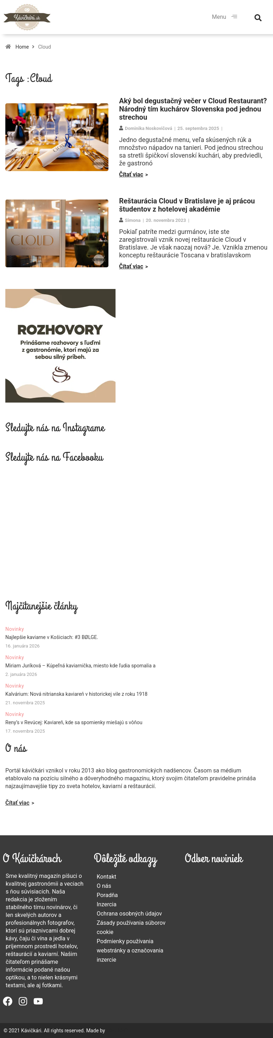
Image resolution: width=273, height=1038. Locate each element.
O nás (104, 886)
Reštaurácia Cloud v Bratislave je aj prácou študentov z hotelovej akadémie (187, 205)
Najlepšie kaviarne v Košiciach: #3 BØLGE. (51, 637)
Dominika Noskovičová (148, 128)
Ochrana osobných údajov (129, 913)
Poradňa (107, 895)
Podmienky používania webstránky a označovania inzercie (130, 950)
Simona (132, 220)
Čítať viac (131, 174)
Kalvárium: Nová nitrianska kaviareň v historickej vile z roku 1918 (76, 694)
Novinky (14, 629)
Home (22, 47)
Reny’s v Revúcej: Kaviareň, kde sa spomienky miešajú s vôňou (73, 722)
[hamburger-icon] (234, 17)
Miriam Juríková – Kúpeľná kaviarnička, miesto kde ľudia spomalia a (80, 665)
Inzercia (107, 904)
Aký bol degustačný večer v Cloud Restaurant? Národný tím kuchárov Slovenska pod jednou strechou (193, 109)
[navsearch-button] (258, 17)
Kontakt (106, 876)
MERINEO (117, 1030)
